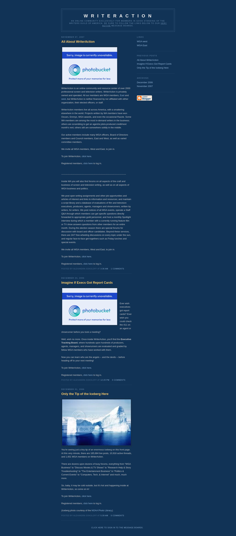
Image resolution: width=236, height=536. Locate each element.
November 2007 (145, 86)
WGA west (142, 41)
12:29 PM (104, 380)
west (63, 99)
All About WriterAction (147, 60)
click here (86, 156)
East (122, 95)
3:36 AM (104, 269)
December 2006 (145, 82)
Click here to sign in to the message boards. (117, 528)
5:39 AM (104, 516)
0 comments (119, 380)
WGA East (142, 45)
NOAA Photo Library (101, 510)
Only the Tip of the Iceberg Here (152, 67)
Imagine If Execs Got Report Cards (154, 64)
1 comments (117, 269)
